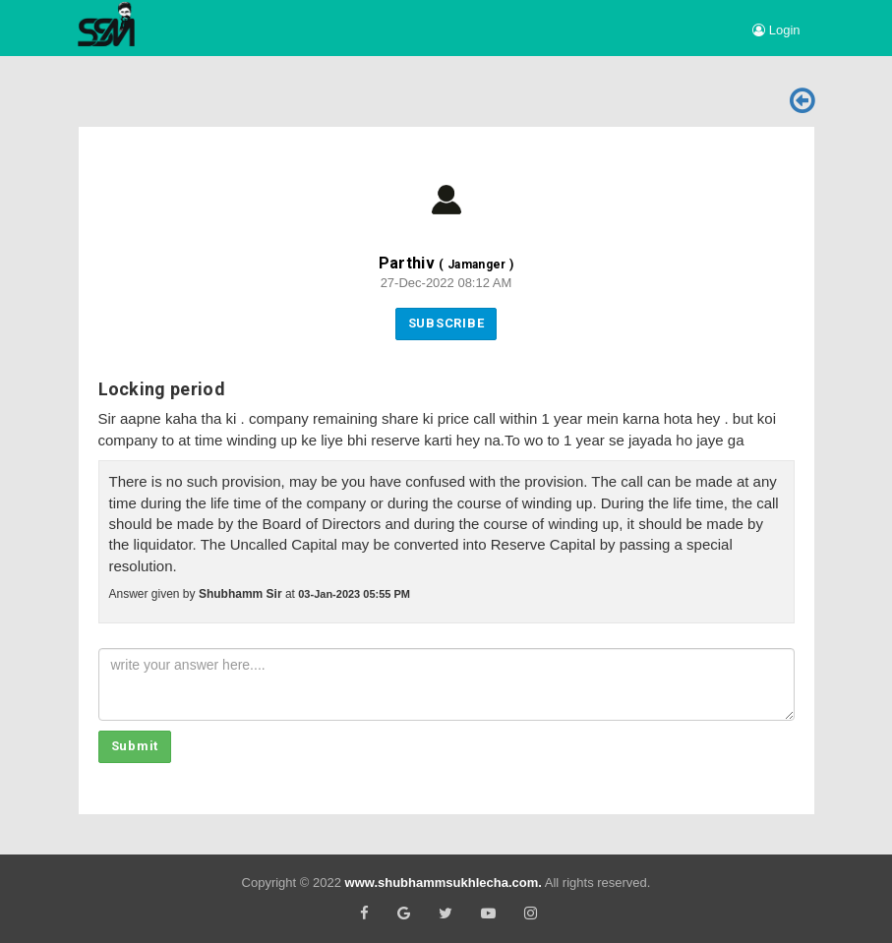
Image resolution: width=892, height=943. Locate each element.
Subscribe (446, 323)
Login (776, 30)
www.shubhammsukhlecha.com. (443, 882)
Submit (135, 745)
